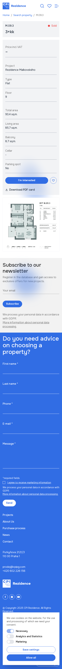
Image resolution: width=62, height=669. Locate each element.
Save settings (31, 649)
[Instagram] (12, 597)
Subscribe (12, 303)
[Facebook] (5, 597)
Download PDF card (20, 189)
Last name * (10, 384)
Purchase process (14, 528)
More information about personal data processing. (30, 494)
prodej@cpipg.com (14, 567)
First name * (10, 364)
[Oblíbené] (49, 6)
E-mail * (8, 423)
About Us (8, 521)
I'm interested (26, 180)
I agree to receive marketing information (29, 482)
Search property (23, 15)
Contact (8, 541)
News (6, 535)
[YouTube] (18, 597)
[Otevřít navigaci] (56, 6)
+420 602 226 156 (14, 571)
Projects (8, 515)
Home (6, 15)
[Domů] (14, 6)
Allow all (31, 657)
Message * (9, 443)
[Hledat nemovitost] (42, 6)
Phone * (8, 403)
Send (9, 503)
